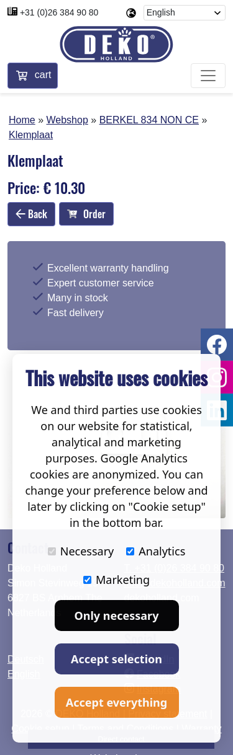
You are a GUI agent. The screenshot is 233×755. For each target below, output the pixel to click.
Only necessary (117, 615)
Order (86, 213)
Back (31, 213)
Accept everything (116, 702)
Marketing (116, 579)
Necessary (81, 551)
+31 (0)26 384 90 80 (59, 12)
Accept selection (116, 658)
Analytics (155, 551)
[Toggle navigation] (208, 75)
